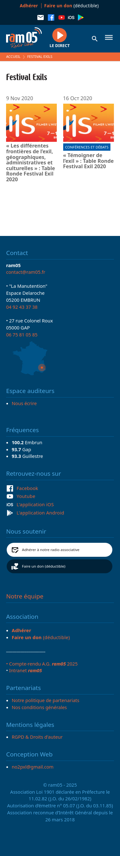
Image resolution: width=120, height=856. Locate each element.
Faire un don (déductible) (43, 566)
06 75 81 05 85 (21, 334)
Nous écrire (24, 403)
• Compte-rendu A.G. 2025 (42, 663)
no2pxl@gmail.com (33, 766)
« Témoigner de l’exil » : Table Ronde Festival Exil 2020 (88, 161)
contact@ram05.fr (25, 272)
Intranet (25, 670)
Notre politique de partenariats (45, 700)
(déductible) (71, 6)
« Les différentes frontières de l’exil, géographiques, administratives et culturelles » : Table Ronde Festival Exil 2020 (30, 162)
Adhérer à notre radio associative (50, 549)
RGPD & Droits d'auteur (37, 737)
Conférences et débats (87, 147)
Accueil (13, 56)
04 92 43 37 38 (21, 307)
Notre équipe (24, 596)
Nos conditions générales (39, 707)
